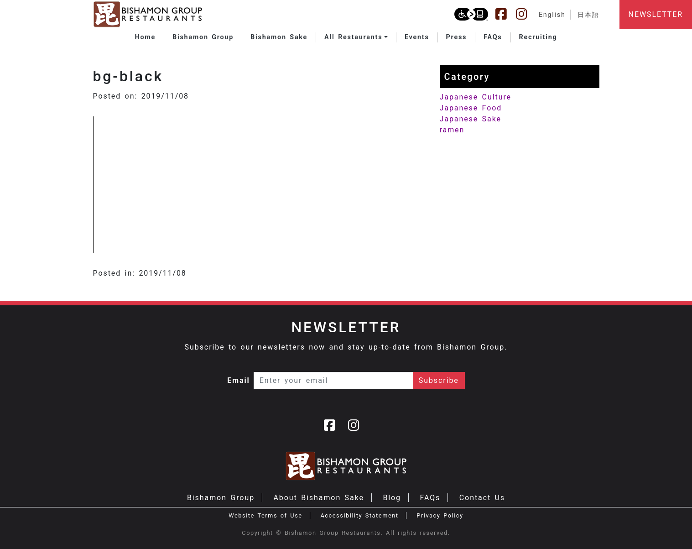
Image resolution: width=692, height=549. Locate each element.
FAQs (430, 497)
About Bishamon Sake (319, 497)
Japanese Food (471, 108)
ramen (452, 129)
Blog (392, 497)
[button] (356, 37)
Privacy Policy (439, 515)
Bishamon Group (221, 497)
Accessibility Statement (359, 515)
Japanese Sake (470, 119)
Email (238, 380)
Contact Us (482, 497)
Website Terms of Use (265, 515)
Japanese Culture (475, 97)
